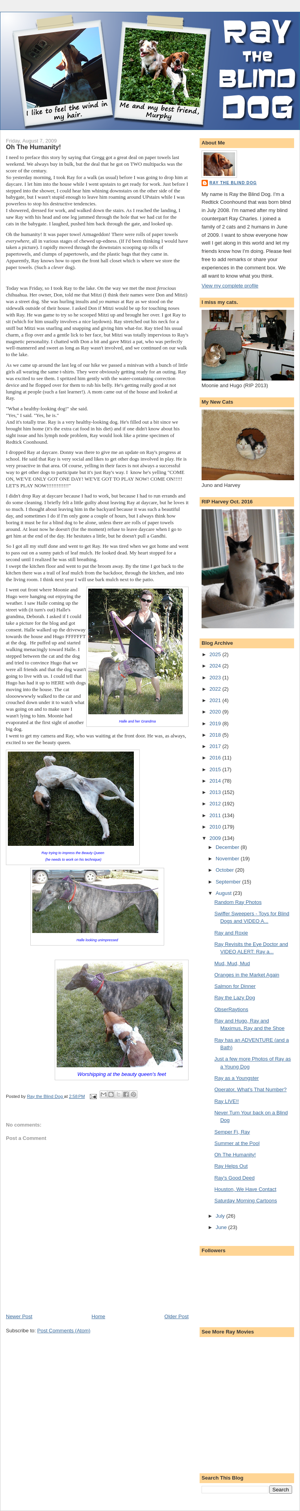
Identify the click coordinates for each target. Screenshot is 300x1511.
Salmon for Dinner (235, 986)
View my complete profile (230, 286)
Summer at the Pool (236, 1143)
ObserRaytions (231, 1009)
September (229, 882)
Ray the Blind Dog (233, 183)
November (228, 859)
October (225, 870)
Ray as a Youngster (236, 1078)
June (222, 1227)
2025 (215, 654)
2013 (215, 792)
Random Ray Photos (237, 902)
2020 (215, 712)
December (228, 847)
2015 (215, 769)
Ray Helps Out (231, 1166)
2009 (215, 838)
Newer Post (19, 1316)
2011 (215, 815)
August (224, 893)
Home (99, 1316)
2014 (215, 781)
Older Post (177, 1316)
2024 (215, 666)
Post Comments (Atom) (64, 1331)
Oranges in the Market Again (246, 975)
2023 (215, 677)
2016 (215, 758)
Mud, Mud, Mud (232, 963)
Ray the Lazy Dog (234, 998)
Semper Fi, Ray (232, 1132)
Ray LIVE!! (226, 1101)
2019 (215, 723)
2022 (215, 689)
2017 (215, 746)
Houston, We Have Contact (245, 1189)
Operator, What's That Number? (250, 1089)
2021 (215, 700)
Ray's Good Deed (234, 1178)
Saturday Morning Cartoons (245, 1201)
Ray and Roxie (231, 933)
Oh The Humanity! (235, 1155)
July (221, 1216)
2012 (215, 804)
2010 (215, 827)
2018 (215, 735)
